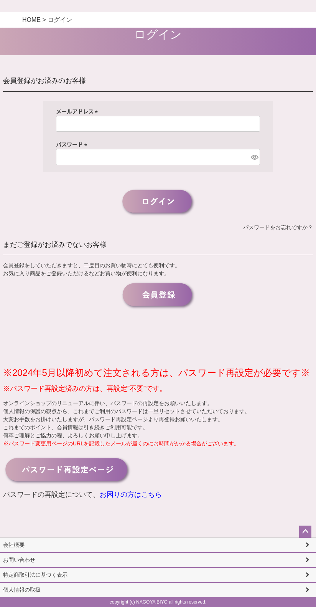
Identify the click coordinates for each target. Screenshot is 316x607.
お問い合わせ (19, 560)
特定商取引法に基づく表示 (35, 575)
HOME (31, 20)
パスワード (73, 145)
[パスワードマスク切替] (254, 157)
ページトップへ (305, 532)
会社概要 (14, 545)
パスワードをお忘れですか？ (278, 227)
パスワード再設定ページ (118, 419)
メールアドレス (78, 112)
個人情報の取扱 (22, 590)
